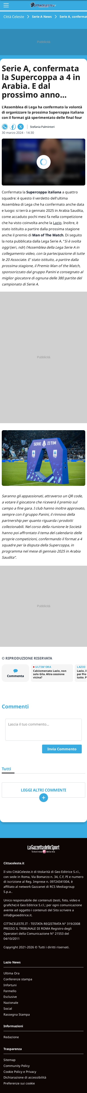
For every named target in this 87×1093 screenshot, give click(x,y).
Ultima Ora (12, 973)
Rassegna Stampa (17, 1014)
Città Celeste (14, 16)
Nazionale (11, 1002)
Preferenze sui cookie (19, 1083)
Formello (10, 991)
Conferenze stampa (18, 979)
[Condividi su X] (21, 127)
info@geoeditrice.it (18, 915)
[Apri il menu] (6, 5)
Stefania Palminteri (42, 127)
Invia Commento (61, 749)
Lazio (57, 222)
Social (8, 1008)
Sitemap (10, 1060)
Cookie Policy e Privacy (20, 1072)
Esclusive (10, 997)
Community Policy (17, 1066)
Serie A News (42, 16)
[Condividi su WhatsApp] (5, 127)
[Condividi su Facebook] (13, 127)
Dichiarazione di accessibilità (25, 1077)
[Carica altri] (43, 797)
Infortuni (10, 985)
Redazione (11, 1037)
